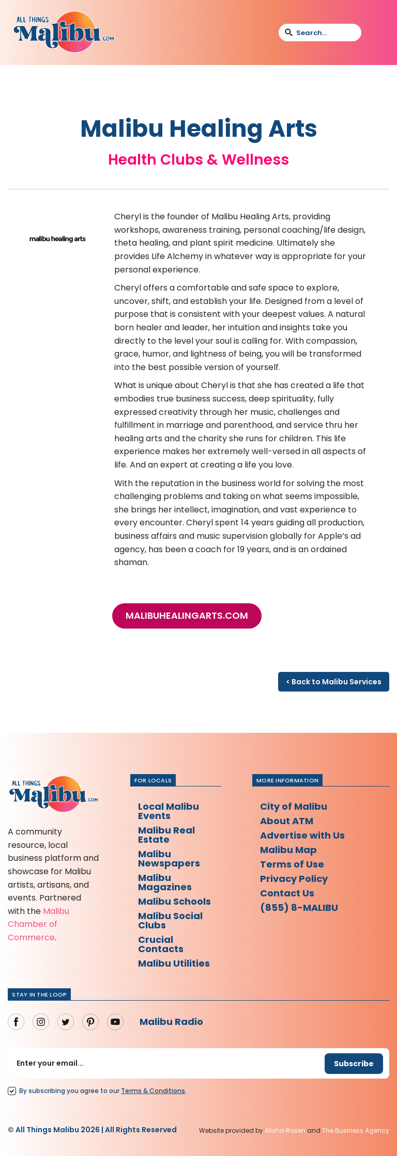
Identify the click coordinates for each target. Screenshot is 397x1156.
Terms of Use (292, 864)
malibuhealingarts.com (187, 616)
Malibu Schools (174, 901)
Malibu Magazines (165, 882)
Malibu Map (288, 849)
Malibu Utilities (174, 963)
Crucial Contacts (161, 944)
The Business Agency (355, 1130)
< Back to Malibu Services (333, 682)
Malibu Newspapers (169, 858)
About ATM (286, 820)
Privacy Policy (294, 878)
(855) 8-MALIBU (299, 907)
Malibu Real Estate (166, 835)
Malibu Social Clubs (170, 920)
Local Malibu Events (168, 811)
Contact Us (287, 893)
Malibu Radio (171, 1021)
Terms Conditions (153, 1090)
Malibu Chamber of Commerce (38, 924)
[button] (376, 32)
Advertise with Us (302, 835)
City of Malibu (293, 806)
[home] (63, 32)
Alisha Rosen (285, 1130)
